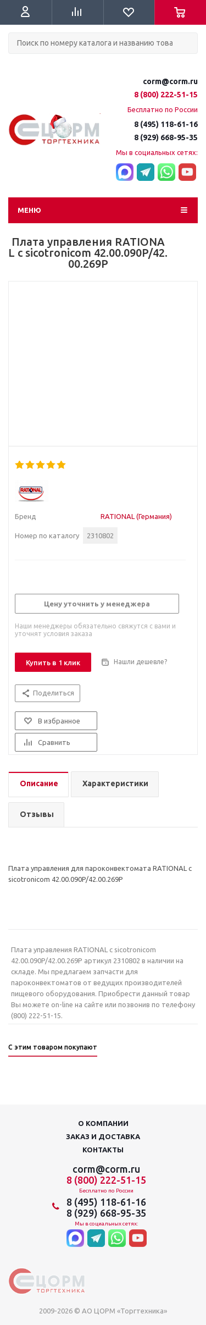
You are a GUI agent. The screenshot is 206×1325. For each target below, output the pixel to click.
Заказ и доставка (103, 1136)
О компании (103, 1123)
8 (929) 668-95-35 (166, 137)
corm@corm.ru (170, 81)
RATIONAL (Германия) (136, 516)
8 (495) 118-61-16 (166, 124)
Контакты (103, 1149)
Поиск (14, 63)
